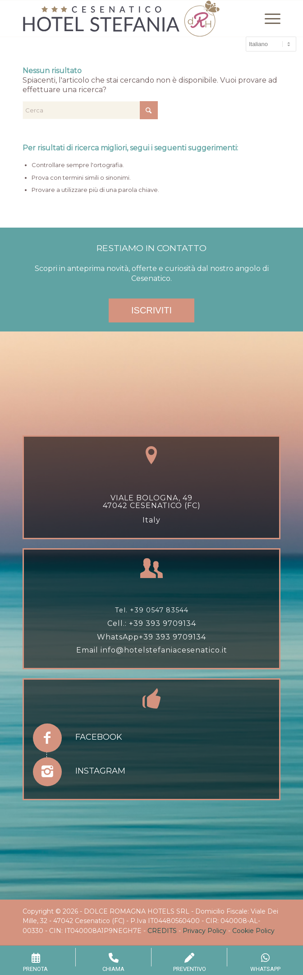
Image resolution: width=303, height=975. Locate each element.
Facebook (98, 737)
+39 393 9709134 (162, 623)
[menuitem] (268, 18)
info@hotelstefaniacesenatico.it (164, 650)
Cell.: (118, 623)
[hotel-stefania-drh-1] (126, 18)
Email (88, 650)
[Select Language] (271, 44)
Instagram (100, 771)
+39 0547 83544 (159, 610)
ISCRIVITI (151, 310)
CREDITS (162, 931)
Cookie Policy (253, 931)
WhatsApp (118, 637)
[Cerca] (90, 110)
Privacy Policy (204, 931)
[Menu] (268, 18)
